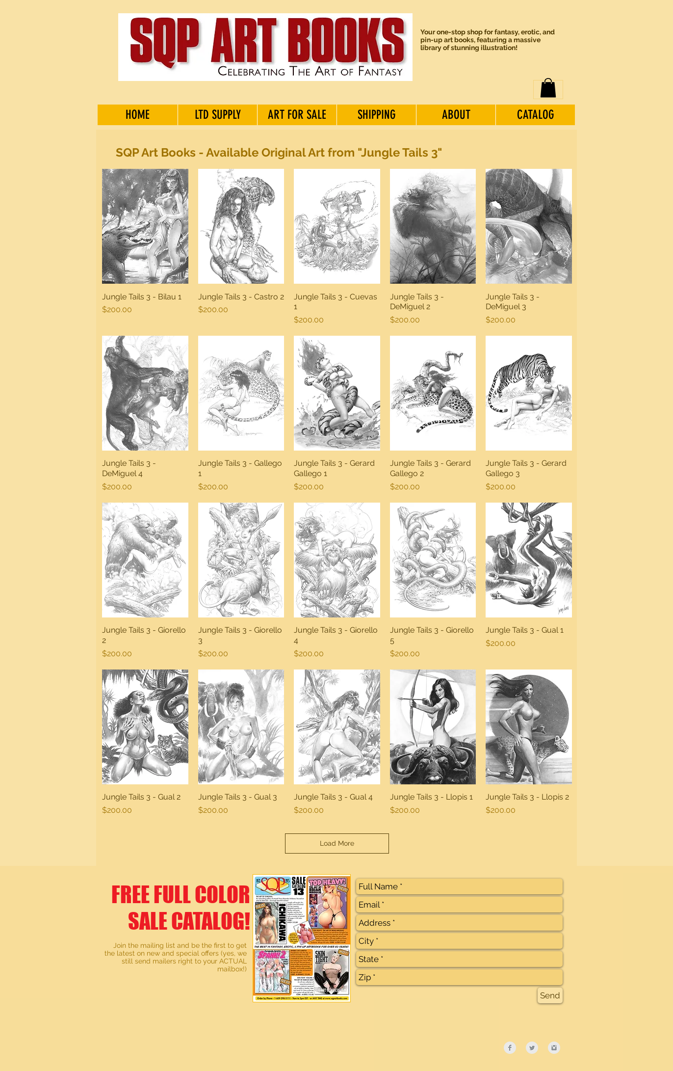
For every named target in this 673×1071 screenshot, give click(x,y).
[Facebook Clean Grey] (510, 1048)
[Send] (550, 995)
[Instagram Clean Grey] (554, 1048)
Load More (337, 843)
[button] (548, 87)
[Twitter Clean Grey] (532, 1048)
